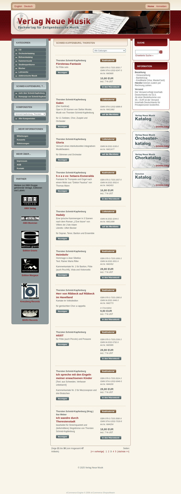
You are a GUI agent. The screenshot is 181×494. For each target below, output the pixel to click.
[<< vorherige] (97, 451)
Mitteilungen (22, 136)
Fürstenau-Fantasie (68, 63)
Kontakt (20, 168)
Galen (59, 102)
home (52, 22)
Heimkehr (62, 254)
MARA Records (30, 320)
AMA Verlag (30, 208)
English (18, 6)
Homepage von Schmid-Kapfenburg (32, 97)
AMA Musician (30, 223)
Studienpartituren (27, 65)
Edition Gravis (30, 250)
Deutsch (28, 6)
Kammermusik (25, 61)
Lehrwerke (23, 72)
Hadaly (60, 214)
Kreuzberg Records (30, 301)
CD (20, 50)
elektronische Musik (28, 76)
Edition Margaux (30, 275)
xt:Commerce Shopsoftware (103, 493)
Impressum (22, 161)
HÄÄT (59, 335)
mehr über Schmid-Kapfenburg (32, 93)
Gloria (60, 142)
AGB (19, 165)
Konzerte (21, 140)
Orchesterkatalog (26, 53)
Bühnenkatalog (26, 57)
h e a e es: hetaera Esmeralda (75, 175)
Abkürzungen (23, 144)
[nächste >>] (123, 451)
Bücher (22, 68)
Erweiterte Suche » (144, 55)
